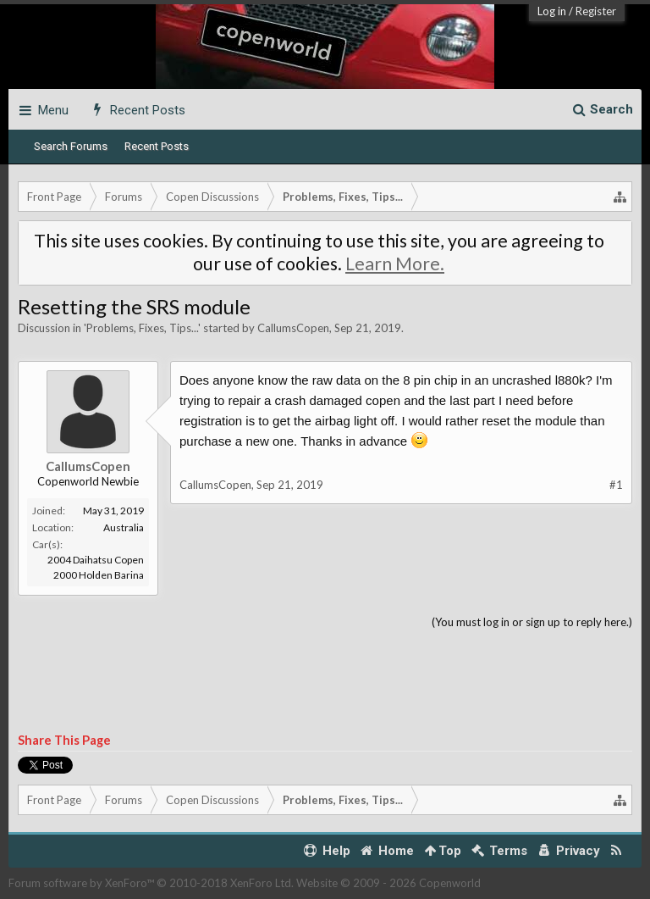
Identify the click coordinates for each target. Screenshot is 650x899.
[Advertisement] (325, 682)
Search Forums (70, 146)
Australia (123, 527)
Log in (551, 11)
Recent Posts (156, 146)
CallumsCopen (293, 328)
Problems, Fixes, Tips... (142, 328)
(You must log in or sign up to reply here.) (532, 622)
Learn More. (394, 263)
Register (596, 11)
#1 (616, 484)
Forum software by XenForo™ (151, 883)
